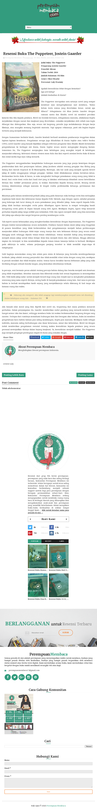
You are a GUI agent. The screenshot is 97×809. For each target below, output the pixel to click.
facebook (90, 382)
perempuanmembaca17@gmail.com (24, 670)
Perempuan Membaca (56, 806)
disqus (82, 382)
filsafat (43, 58)
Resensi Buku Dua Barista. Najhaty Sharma (38, 599)
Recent (48, 541)
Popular (34, 541)
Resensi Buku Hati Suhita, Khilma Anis (59, 570)
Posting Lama (85, 375)
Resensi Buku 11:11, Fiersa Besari (59, 599)
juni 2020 (50, 58)
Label (61, 541)
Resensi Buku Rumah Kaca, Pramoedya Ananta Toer (38, 570)
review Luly (59, 58)
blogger (73, 382)
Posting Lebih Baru (14, 375)
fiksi (38, 58)
